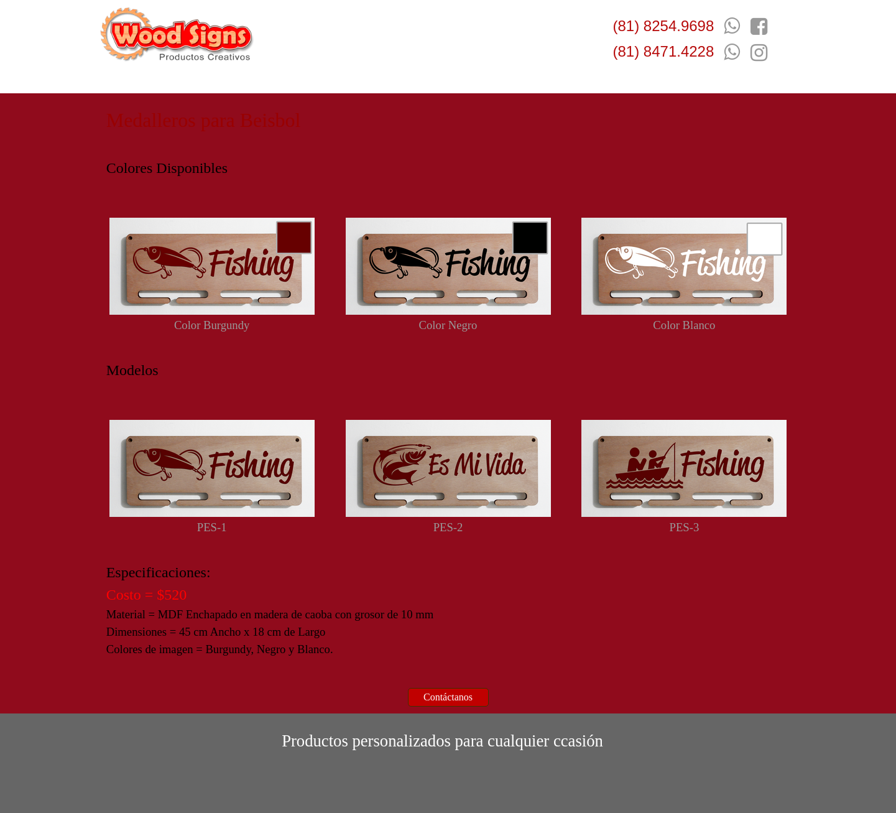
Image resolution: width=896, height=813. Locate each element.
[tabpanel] (666, 51)
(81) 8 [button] (632, 25)
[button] (731, 51)
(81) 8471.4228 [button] (663, 51)
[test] (448, 697)
